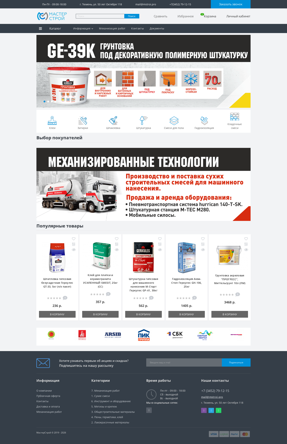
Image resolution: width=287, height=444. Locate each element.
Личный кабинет (238, 16)
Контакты (137, 28)
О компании (44, 390)
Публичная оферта (48, 396)
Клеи (52, 122)
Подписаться (236, 362)
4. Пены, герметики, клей (107, 417)
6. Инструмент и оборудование (111, 401)
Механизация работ (112, 28)
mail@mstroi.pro (212, 397)
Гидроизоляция (204, 122)
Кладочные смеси (235, 120)
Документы (157, 28)
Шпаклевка (113, 122)
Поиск (131, 16)
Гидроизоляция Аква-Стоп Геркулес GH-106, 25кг (186, 282)
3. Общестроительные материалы (113, 412)
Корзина (208, 16)
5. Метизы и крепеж (104, 406)
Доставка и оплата (48, 406)
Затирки (83, 122)
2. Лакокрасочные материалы (110, 422)
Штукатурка (143, 122)
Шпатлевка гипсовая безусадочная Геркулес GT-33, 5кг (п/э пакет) (57, 282)
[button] (44, 101)
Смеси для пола (174, 122)
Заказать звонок (230, 4)
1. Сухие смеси (100, 396)
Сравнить (160, 16)
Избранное (186, 16)
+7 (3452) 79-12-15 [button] (215, 391)
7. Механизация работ (105, 390)
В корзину (57, 314)
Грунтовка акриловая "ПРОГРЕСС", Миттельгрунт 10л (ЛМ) (229, 279)
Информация (83, 28)
